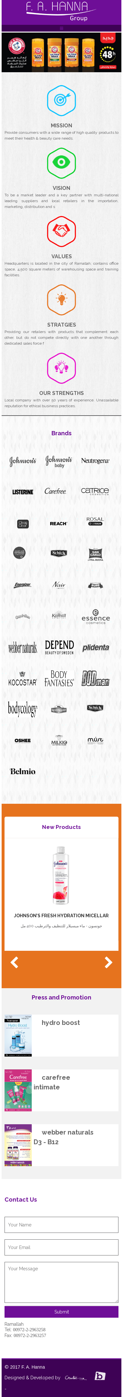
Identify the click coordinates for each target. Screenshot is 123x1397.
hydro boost (61, 1023)
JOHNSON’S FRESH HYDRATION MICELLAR (61, 915)
